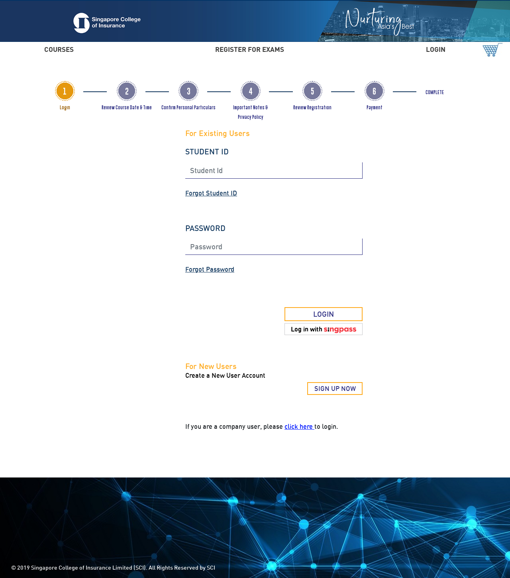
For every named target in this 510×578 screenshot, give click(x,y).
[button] (323, 329)
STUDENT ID (207, 151)
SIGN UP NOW (335, 389)
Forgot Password (209, 269)
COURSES (59, 49)
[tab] (65, 91)
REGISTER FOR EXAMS (249, 49)
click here (299, 426)
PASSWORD (205, 228)
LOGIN (435, 49)
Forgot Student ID (211, 193)
